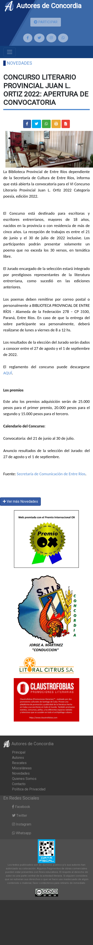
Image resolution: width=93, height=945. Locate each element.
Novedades (19, 63)
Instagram (21, 824)
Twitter (19, 815)
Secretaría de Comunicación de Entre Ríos (51, 473)
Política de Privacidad (28, 789)
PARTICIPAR (45, 22)
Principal (18, 752)
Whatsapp (21, 833)
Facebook (21, 807)
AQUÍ (7, 372)
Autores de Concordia (42, 6)
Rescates (19, 763)
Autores (18, 758)
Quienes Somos (24, 779)
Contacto (19, 784)
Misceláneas (22, 768)
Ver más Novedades (20, 501)
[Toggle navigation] (9, 52)
